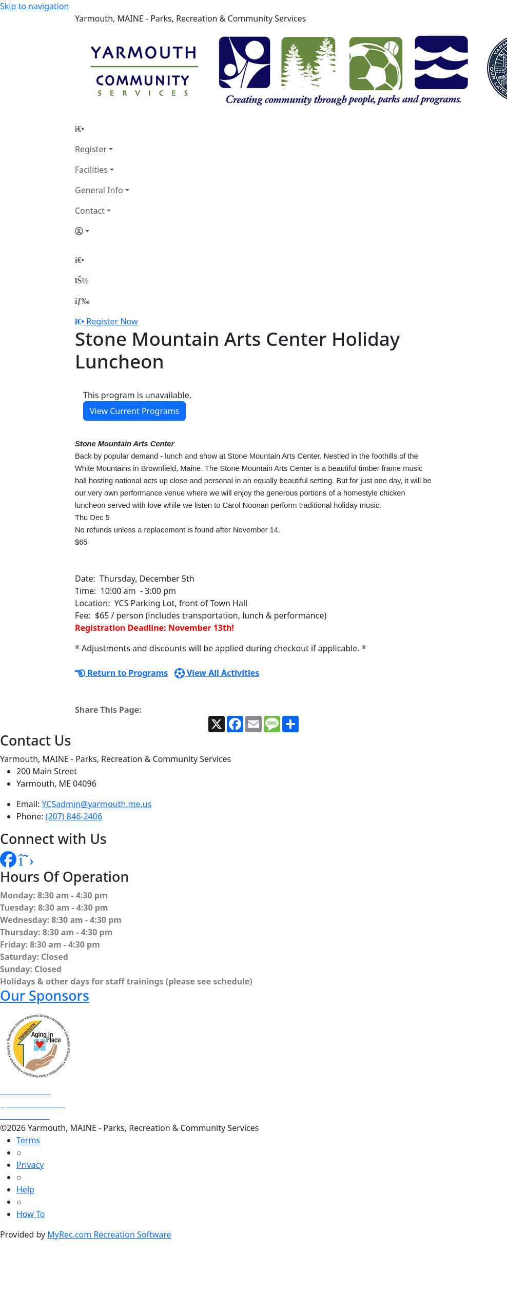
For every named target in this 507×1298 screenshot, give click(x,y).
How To (30, 1214)
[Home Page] (102, 128)
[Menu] (82, 301)
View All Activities (217, 672)
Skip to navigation (34, 6)
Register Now (112, 321)
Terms (28, 1140)
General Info (99, 190)
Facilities (91, 169)
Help (25, 1189)
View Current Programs (134, 411)
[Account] (102, 231)
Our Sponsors (44, 995)
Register (91, 149)
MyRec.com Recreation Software (109, 1234)
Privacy (30, 1164)
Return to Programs (121, 672)
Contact (90, 210)
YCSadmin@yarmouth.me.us (97, 804)
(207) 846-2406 (74, 816)
